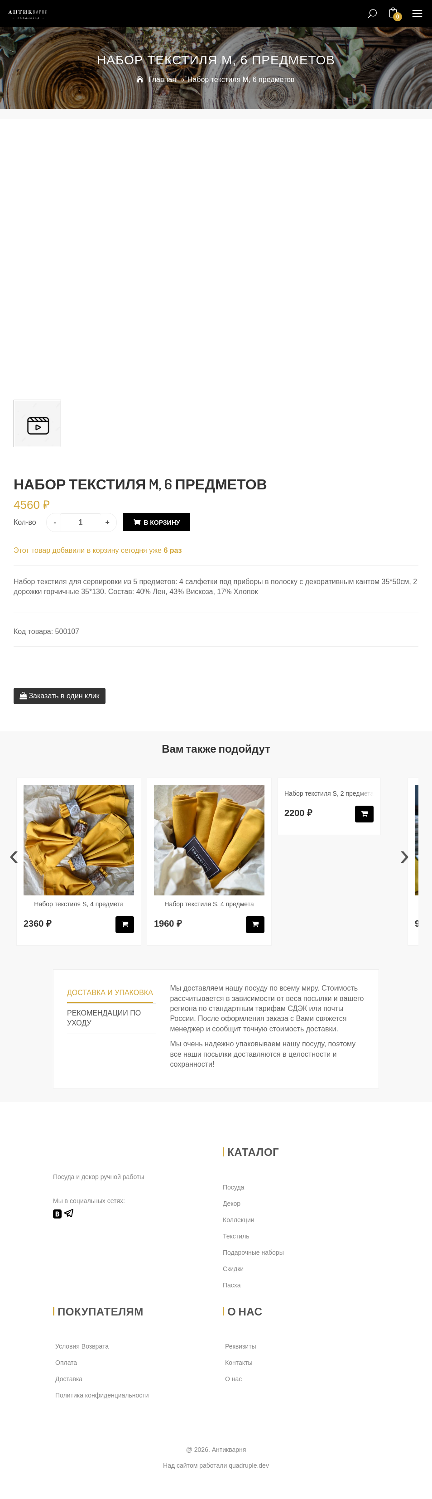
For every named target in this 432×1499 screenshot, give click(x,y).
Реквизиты (240, 1346)
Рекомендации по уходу (104, 1018)
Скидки (233, 1268)
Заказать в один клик (59, 696)
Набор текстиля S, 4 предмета (78, 904)
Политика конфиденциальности (102, 1395)
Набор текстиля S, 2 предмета (329, 793)
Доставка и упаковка (110, 992)
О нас (233, 1379)
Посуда (233, 1187)
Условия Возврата (82, 1346)
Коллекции (238, 1219)
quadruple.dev (249, 1465)
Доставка (68, 1379)
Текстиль (236, 1236)
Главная (162, 79)
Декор (231, 1203)
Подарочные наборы (253, 1252)
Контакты (238, 1362)
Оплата (66, 1362)
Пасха (231, 1285)
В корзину (162, 522)
